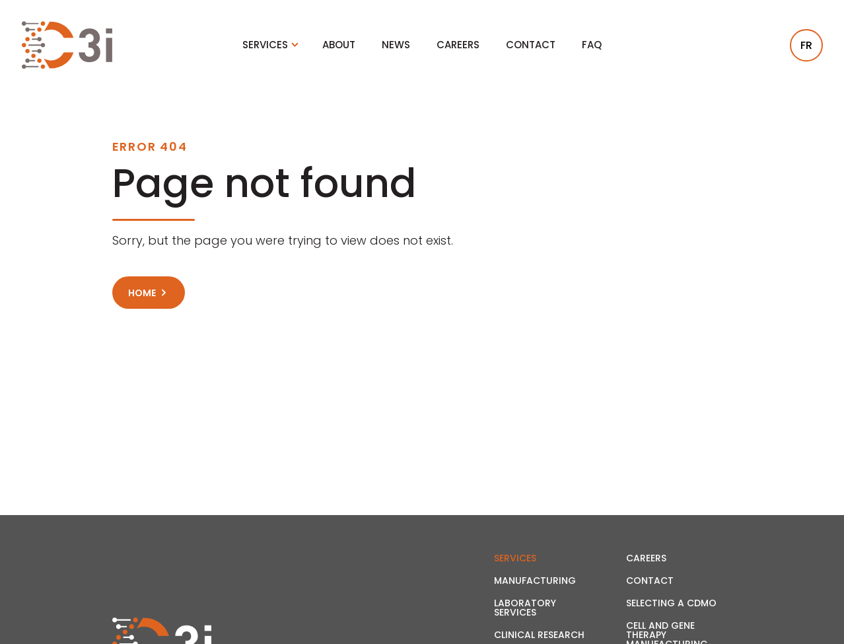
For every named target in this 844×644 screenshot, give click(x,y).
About (338, 45)
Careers (458, 45)
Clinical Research (539, 634)
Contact (530, 45)
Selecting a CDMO (671, 603)
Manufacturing (535, 580)
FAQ (592, 45)
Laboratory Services (525, 607)
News (396, 45)
